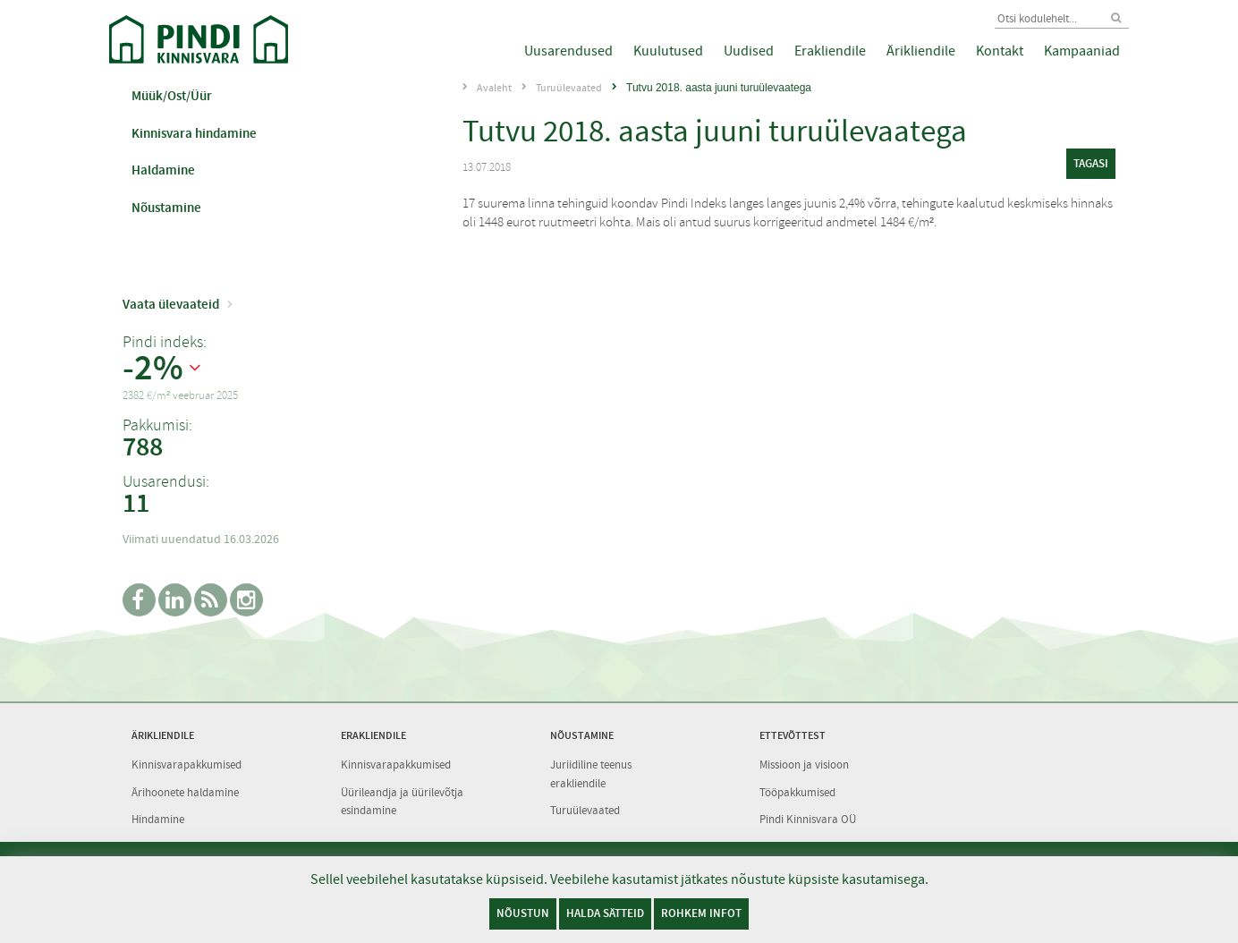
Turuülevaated (569, 88)
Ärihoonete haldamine (185, 792)
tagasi (1090, 163)
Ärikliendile (920, 51)
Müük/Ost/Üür (171, 96)
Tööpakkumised (797, 792)
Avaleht (494, 88)
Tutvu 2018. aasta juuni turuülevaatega (718, 87)
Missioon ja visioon (804, 764)
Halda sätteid (605, 913)
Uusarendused (568, 51)
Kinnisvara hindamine (194, 133)
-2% (153, 368)
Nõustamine (166, 208)
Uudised (749, 51)
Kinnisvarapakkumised (186, 764)
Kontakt (999, 51)
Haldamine (163, 170)
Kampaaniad (1082, 51)
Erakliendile (830, 51)
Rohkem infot (701, 913)
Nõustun (522, 913)
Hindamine (157, 819)
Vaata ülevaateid (171, 304)
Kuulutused (668, 51)
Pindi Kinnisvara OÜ (807, 819)
